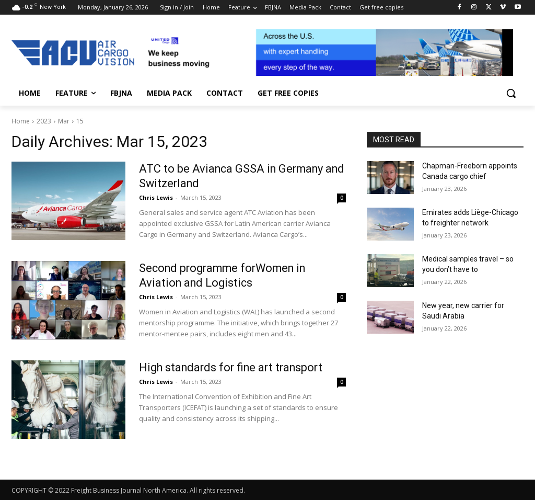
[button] (511, 93)
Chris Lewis (156, 197)
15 (80, 121)
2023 (44, 121)
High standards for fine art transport (234, 367)
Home (20, 121)
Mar (63, 121)
